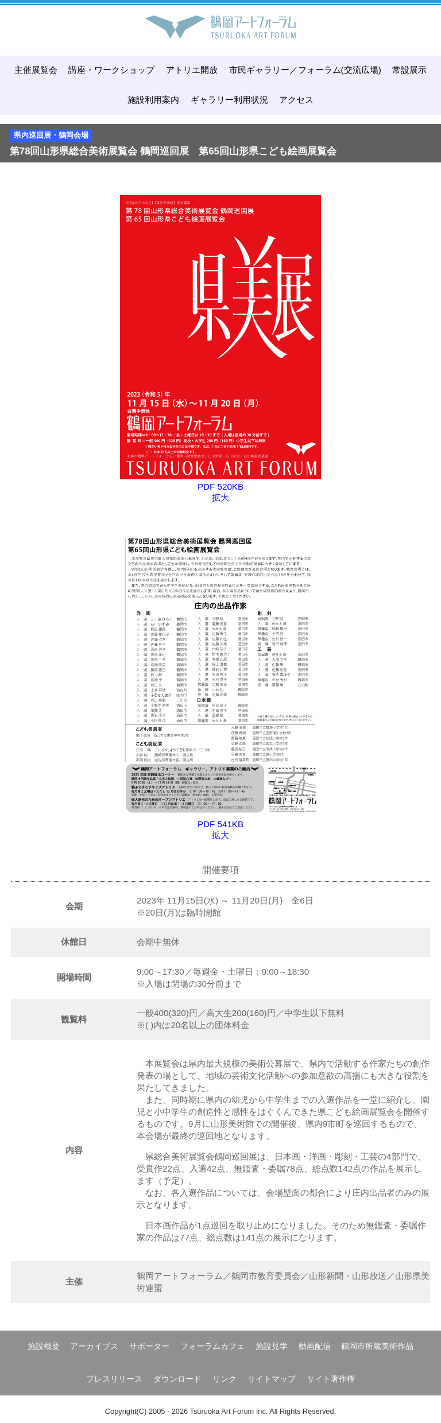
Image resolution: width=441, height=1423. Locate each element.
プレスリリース (114, 1378)
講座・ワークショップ (111, 70)
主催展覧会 (35, 70)
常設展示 (409, 70)
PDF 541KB (220, 824)
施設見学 (272, 1346)
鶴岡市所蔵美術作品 (377, 1346)
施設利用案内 (153, 99)
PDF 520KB (220, 486)
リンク (224, 1378)
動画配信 (315, 1346)
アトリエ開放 (192, 70)
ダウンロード (177, 1378)
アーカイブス (94, 1346)
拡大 (220, 497)
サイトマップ (271, 1378)
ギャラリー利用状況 (229, 99)
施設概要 (44, 1346)
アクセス (296, 99)
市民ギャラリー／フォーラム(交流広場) (305, 70)
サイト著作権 (331, 1378)
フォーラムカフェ (212, 1346)
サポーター (149, 1346)
